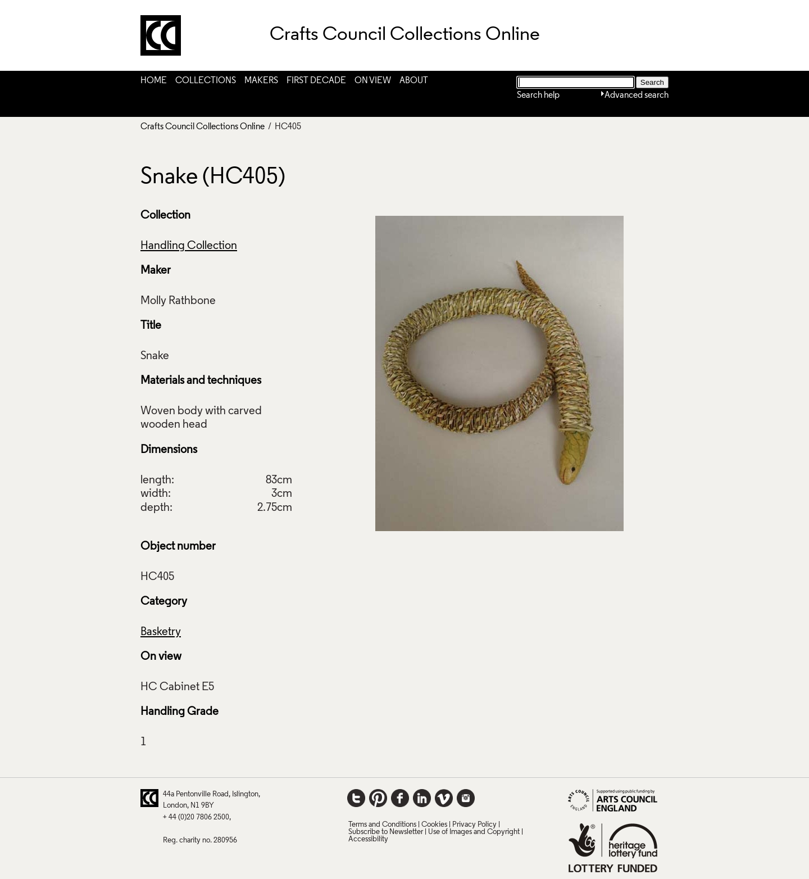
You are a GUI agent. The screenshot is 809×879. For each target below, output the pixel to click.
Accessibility (368, 839)
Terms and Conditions (382, 824)
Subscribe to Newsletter (385, 832)
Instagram (466, 798)
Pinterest (378, 798)
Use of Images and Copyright (474, 832)
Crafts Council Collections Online (202, 127)
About (413, 80)
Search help (538, 95)
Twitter (356, 798)
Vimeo (444, 798)
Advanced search (637, 95)
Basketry (160, 632)
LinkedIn (422, 798)
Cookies (434, 824)
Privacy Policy (474, 824)
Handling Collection (188, 246)
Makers (261, 80)
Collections (205, 80)
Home (153, 80)
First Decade (316, 80)
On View (372, 80)
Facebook (400, 798)
